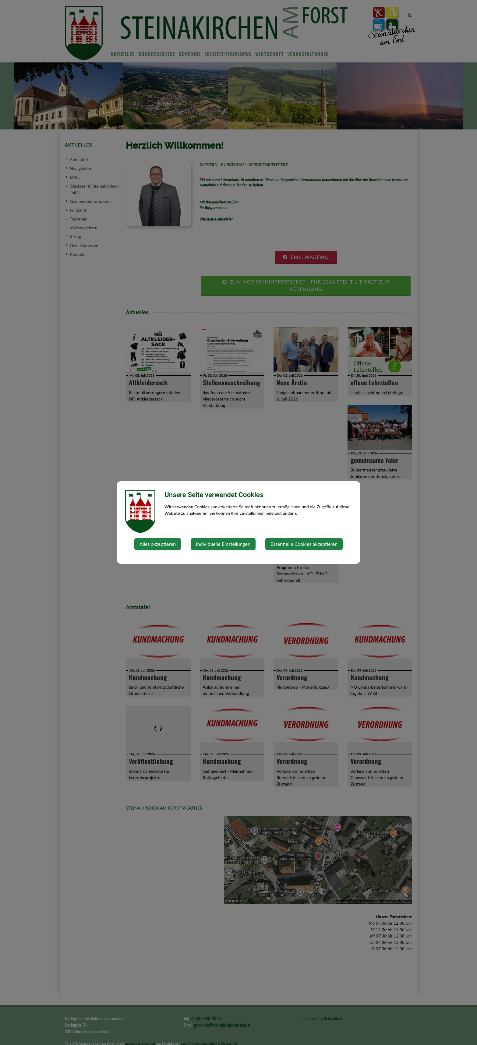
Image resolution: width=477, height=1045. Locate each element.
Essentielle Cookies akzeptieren (303, 544)
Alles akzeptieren (158, 544)
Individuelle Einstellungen (223, 544)
